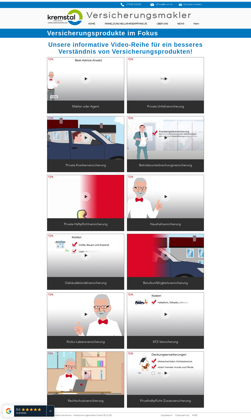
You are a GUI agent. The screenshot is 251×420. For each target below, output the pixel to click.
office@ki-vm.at (164, 4)
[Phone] (122, 5)
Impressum (167, 415)
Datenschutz (182, 415)
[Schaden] (180, 5)
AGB (194, 415)
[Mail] (152, 5)
